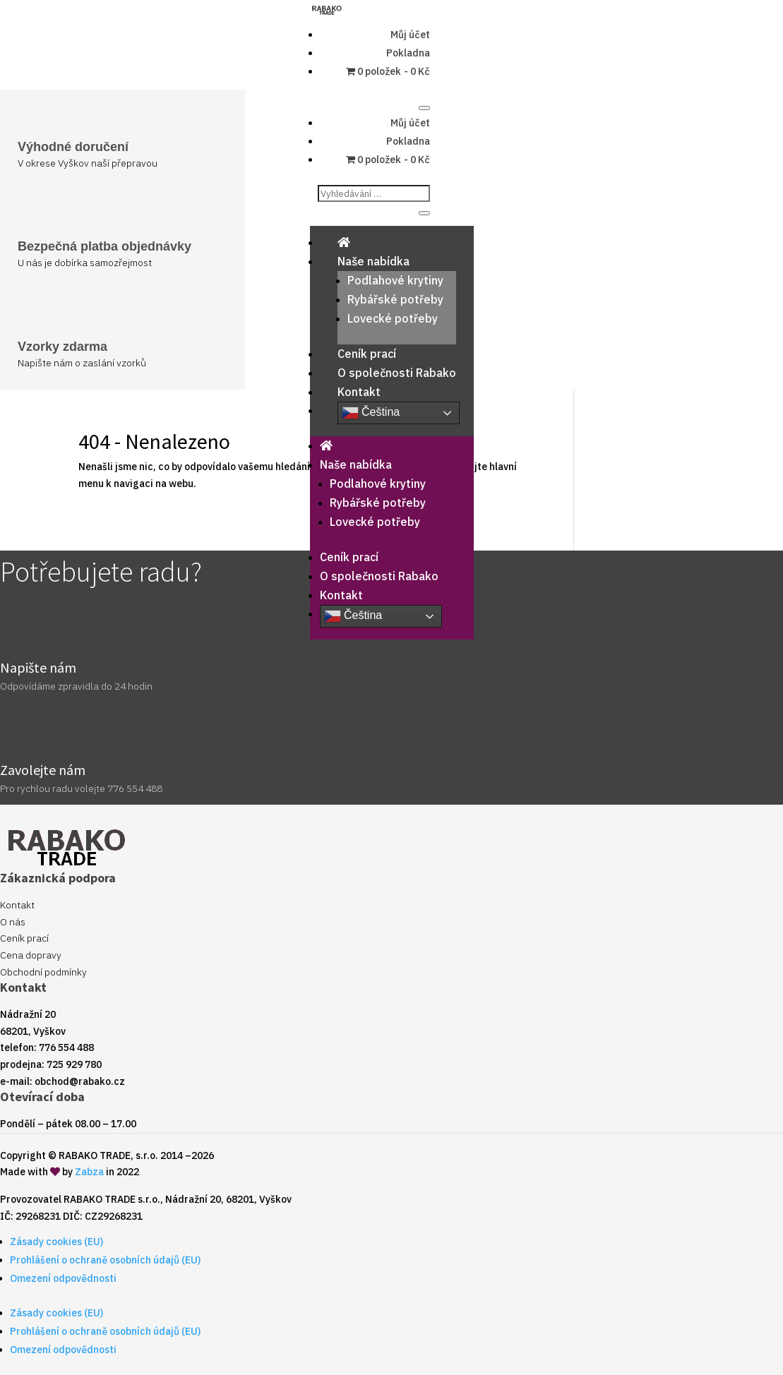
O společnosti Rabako (396, 373)
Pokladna (408, 53)
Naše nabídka (373, 261)
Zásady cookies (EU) (56, 1241)
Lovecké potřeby (392, 318)
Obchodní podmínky (43, 972)
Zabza (89, 1171)
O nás (12, 921)
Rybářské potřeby (395, 299)
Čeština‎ (371, 412)
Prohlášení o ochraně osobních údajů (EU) (105, 1260)
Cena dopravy (30, 955)
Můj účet (410, 34)
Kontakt (359, 392)
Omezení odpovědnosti (63, 1278)
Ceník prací (366, 354)
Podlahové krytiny (395, 280)
